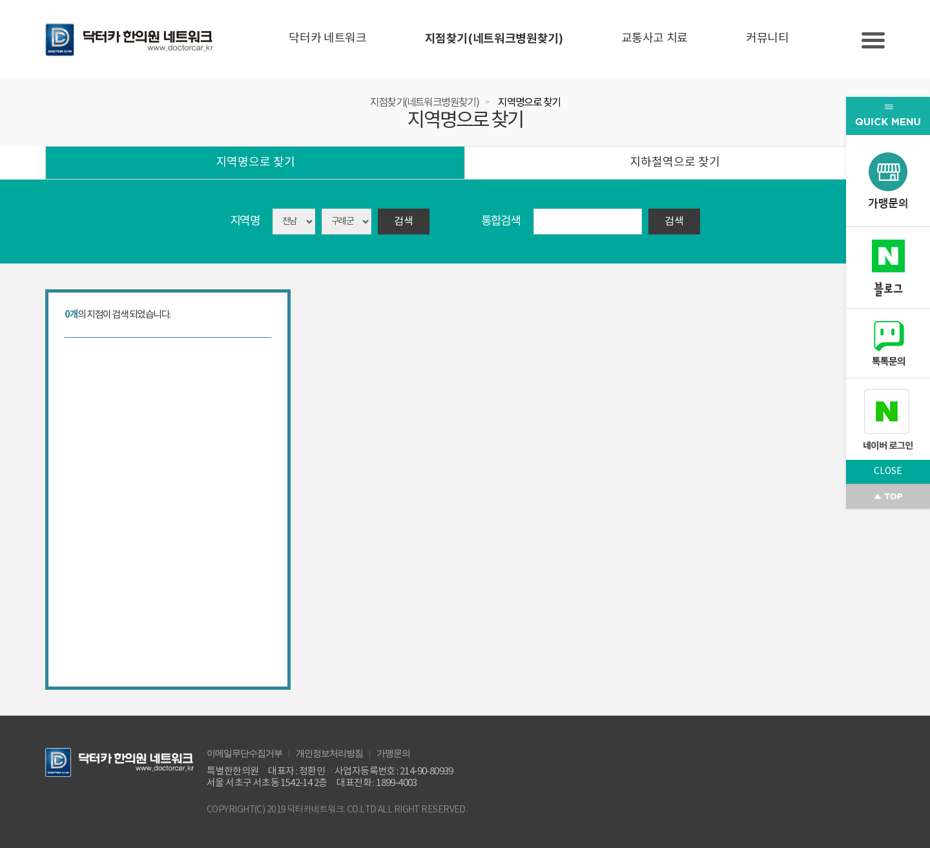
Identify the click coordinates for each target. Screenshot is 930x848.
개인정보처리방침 (329, 752)
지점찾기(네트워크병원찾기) (494, 39)
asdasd (346, 221)
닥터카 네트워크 (327, 38)
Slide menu (873, 40)
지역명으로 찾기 (529, 103)
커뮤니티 (767, 38)
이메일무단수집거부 (244, 752)
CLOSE (888, 471)
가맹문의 (393, 752)
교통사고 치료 (654, 38)
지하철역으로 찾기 (675, 162)
